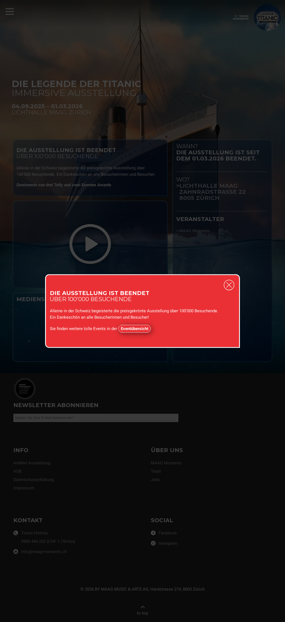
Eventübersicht (134, 328)
